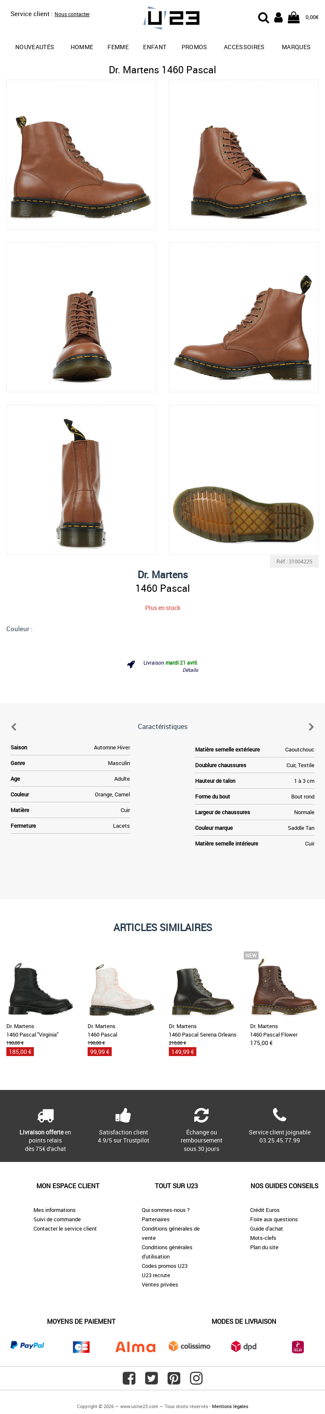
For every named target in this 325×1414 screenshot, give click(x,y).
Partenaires (156, 1219)
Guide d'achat (266, 1228)
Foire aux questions (274, 1219)
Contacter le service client (65, 1228)
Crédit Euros (265, 1210)
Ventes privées (160, 1284)
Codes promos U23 (164, 1266)
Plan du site (264, 1247)
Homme (82, 47)
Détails (190, 669)
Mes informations (54, 1210)
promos (194, 47)
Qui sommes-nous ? (166, 1210)
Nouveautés (35, 47)
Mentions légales (230, 1406)
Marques (296, 47)
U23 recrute (156, 1275)
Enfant (154, 47)
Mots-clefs (263, 1238)
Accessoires (244, 47)
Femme (118, 47)
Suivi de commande (57, 1219)
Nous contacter (72, 14)
